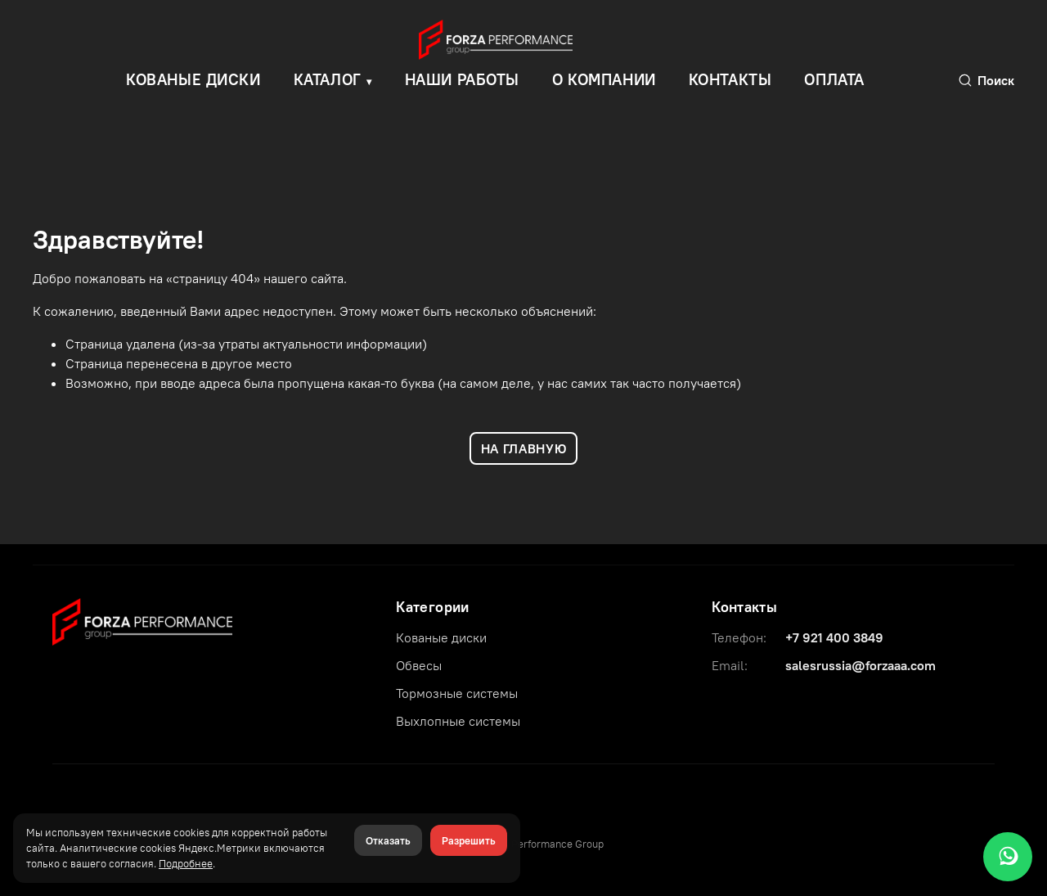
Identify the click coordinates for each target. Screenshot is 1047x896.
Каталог (328, 79)
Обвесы (419, 665)
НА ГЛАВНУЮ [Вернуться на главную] (523, 448)
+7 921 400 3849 (834, 637)
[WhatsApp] (1007, 856)
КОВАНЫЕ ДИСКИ (193, 79)
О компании (604, 79)
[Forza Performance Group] (142, 620)
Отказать (388, 840)
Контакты (730, 79)
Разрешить (469, 840)
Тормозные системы (457, 693)
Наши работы (462, 79)
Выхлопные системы (458, 721)
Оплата (834, 79)
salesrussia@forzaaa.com (860, 665)
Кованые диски (441, 637)
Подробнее (186, 863)
